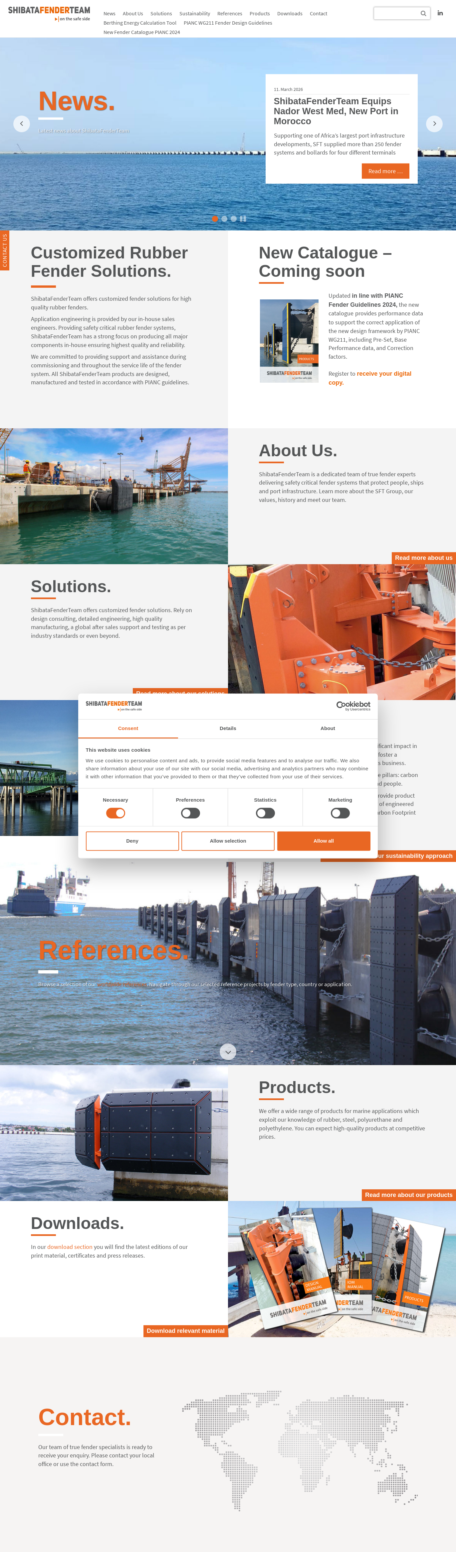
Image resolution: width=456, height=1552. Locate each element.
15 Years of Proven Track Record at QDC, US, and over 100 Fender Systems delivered (329, 107)
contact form (96, 1464)
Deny (132, 841)
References (229, 13)
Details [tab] (228, 728)
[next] (434, 124)
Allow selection (228, 841)
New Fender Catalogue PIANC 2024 (142, 32)
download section (70, 1247)
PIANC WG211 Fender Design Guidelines (228, 22)
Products (260, 13)
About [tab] (328, 728)
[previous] (21, 124)
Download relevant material (186, 1331)
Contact (318, 13)
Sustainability (194, 13)
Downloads (290, 13)
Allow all (324, 841)
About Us (133, 13)
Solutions (161, 13)
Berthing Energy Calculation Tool (140, 22)
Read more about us (424, 558)
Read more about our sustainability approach (388, 856)
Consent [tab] (128, 728)
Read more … (377, 175)
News (109, 13)
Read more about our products (409, 1195)
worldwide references (122, 984)
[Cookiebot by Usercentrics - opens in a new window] (341, 706)
